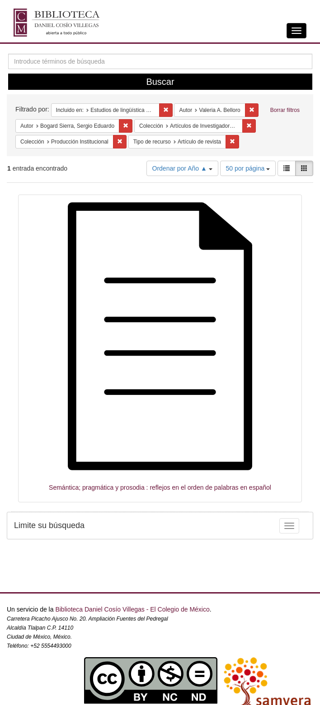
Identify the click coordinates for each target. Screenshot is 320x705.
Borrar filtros (285, 110)
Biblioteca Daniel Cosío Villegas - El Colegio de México (132, 609)
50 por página (248, 168)
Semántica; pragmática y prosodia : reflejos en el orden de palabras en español (160, 487)
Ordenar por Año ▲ (182, 168)
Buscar (160, 82)
